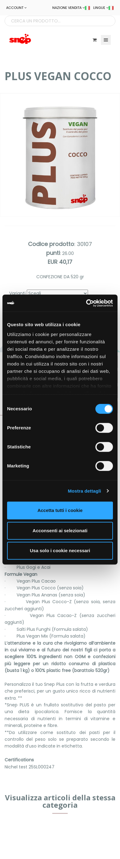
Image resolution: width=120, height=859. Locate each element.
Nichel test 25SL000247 (29, 767)
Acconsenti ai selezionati (60, 530)
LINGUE (103, 7)
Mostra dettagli (84, 491)
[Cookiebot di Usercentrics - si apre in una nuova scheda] (86, 303)
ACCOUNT (16, 7)
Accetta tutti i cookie (60, 510)
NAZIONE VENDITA (71, 7)
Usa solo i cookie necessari (60, 550)
